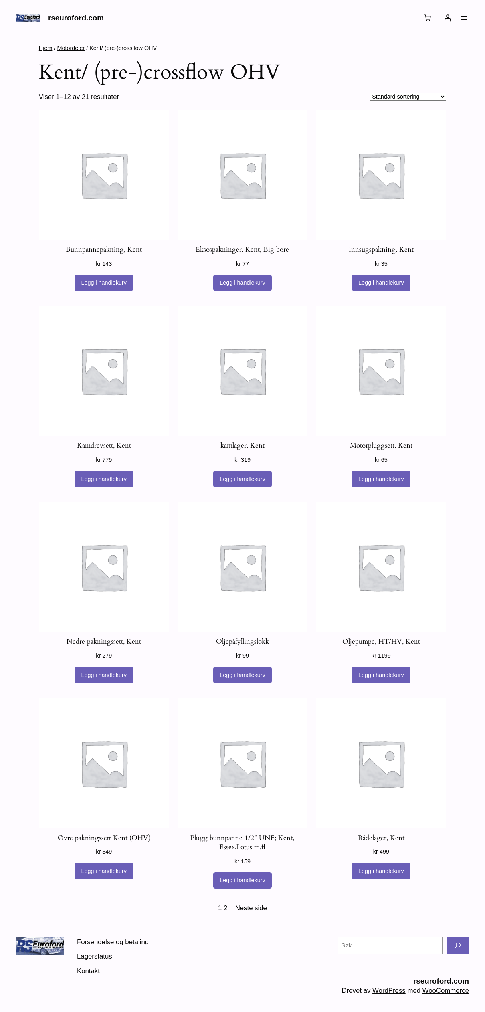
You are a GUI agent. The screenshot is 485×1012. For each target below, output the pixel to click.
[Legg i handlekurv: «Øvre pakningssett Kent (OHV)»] (104, 871)
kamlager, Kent (242, 445)
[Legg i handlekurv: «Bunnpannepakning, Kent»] (104, 283)
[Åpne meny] (464, 18)
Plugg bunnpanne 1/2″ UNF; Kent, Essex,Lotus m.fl (242, 842)
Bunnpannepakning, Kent (104, 249)
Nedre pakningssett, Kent (104, 641)
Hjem (46, 48)
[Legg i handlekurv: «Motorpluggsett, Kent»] (381, 479)
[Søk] (458, 945)
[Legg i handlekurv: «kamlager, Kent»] (242, 479)
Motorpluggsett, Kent (381, 445)
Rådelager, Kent (381, 837)
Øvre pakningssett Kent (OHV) (104, 837)
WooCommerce (445, 990)
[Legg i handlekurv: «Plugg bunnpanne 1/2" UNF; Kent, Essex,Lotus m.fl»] (242, 880)
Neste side (251, 908)
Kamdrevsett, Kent (104, 445)
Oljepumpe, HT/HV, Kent (381, 641)
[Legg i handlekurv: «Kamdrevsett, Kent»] (104, 479)
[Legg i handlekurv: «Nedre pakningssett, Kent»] (104, 675)
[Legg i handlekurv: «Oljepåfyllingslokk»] (242, 675)
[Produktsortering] (408, 97)
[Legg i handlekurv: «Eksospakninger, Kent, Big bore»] (242, 283)
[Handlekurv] (427, 18)
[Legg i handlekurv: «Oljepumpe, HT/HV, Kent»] (381, 675)
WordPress (389, 990)
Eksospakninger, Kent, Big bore (242, 249)
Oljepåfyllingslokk (242, 641)
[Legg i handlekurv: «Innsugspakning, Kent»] (381, 283)
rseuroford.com (76, 18)
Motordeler (71, 48)
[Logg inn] (447, 18)
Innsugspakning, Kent (381, 249)
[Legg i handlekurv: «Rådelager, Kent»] (381, 871)
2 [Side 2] (225, 908)
